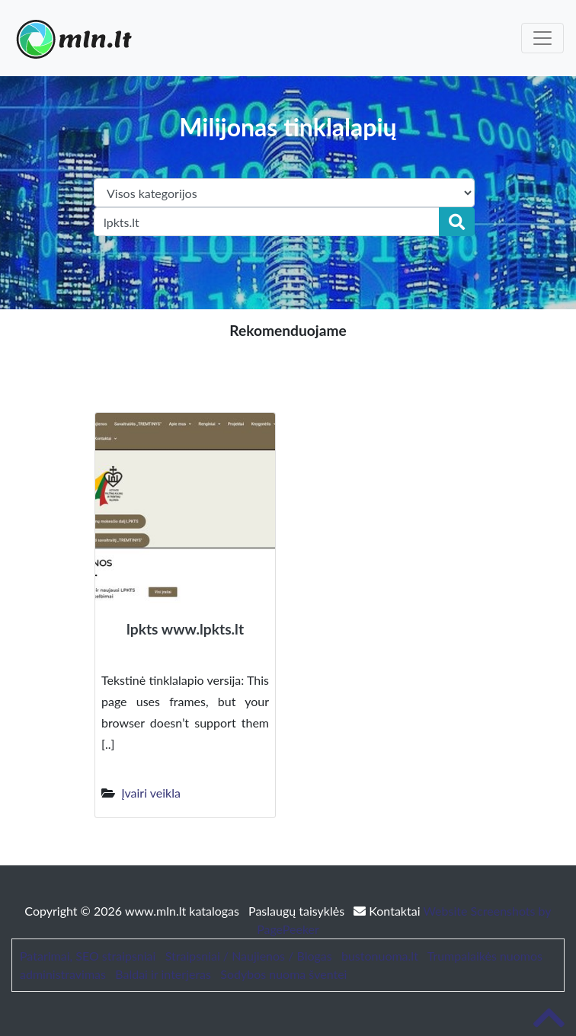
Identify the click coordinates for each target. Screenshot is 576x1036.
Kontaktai (388, 910)
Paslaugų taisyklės (297, 910)
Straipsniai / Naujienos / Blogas (248, 955)
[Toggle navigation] (542, 38)
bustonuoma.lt (379, 955)
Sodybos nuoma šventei (283, 974)
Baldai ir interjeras (163, 974)
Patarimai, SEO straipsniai (87, 955)
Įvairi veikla (151, 792)
